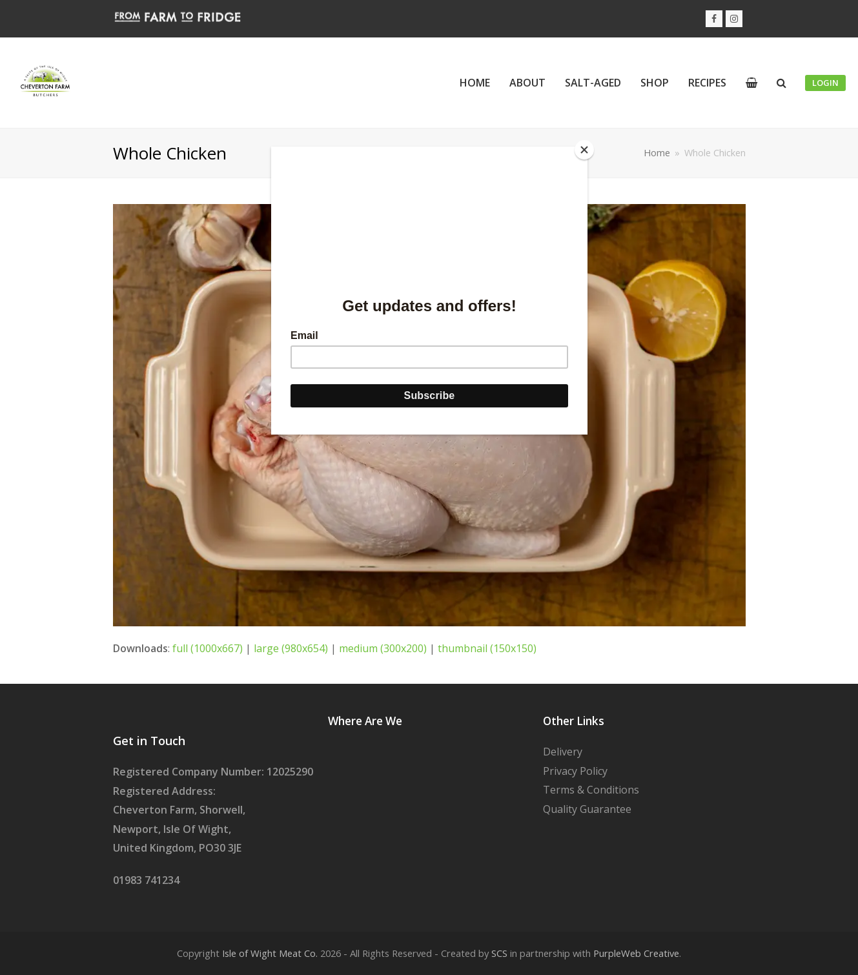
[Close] (584, 149)
